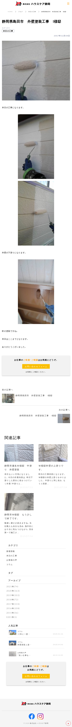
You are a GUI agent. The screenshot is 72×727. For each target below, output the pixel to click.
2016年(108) (13, 608)
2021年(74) (12, 586)
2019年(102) (13, 595)
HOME (10, 11)
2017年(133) (13, 604)
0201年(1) (11, 617)
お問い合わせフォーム (36, 366)
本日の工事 (32, 11)
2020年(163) (13, 590)
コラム (9, 564)
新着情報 (10, 551)
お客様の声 (11, 560)
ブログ (20, 11)
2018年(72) (12, 599)
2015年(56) (12, 612)
